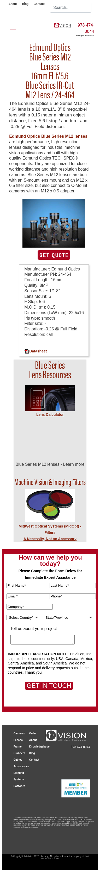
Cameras (19, 733)
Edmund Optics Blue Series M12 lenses (48, 136)
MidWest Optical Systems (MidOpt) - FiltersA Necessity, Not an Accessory (50, 532)
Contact (39, 4)
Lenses (18, 740)
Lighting (19, 773)
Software (19, 786)
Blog (25, 4)
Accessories (21, 766)
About (13, 4)
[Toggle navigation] (10, 26)
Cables (18, 759)
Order (32, 733)
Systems (19, 779)
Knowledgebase (39, 746)
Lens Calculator (50, 414)
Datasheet (35, 351)
